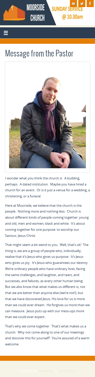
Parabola (46, 371)
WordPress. (67, 371)
